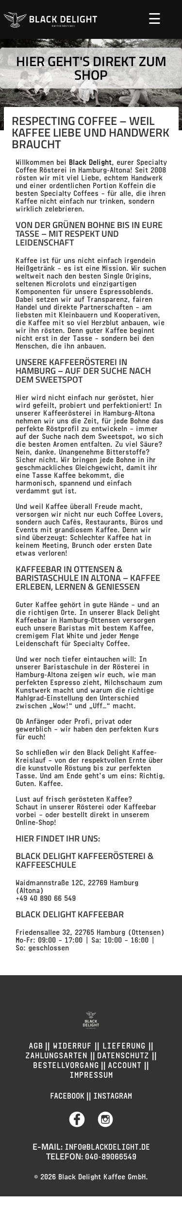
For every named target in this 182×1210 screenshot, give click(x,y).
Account (126, 1064)
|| (83, 1123)
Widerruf (72, 1044)
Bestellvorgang (66, 1064)
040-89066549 (110, 1155)
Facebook (67, 1094)
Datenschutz (124, 1054)
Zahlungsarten (57, 1054)
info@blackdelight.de (107, 1145)
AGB (36, 1044)
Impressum (91, 1074)
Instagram (112, 1094)
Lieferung (124, 1044)
